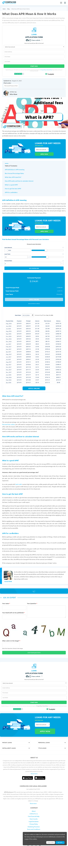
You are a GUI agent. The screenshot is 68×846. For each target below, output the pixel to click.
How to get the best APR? (13, 184)
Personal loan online (8, 416)
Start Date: (18, 307)
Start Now (34, 66)
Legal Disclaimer (34, 809)
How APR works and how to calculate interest (19, 177)
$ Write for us (34, 801)
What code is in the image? (11, 633)
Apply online (34, 291)
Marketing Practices (34, 814)
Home (4, 9)
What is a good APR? (11, 181)
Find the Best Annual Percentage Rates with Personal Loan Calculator (27, 231)
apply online (34, 380)
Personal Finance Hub (11, 86)
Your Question (32, 595)
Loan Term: (33, 246)
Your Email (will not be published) (13, 604)
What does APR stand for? (13, 173)
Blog (8, 9)
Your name (6, 595)
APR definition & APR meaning (14, 165)
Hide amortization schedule (34, 295)
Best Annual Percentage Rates (14, 169)
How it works (34, 806)
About (34, 799)
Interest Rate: (33, 252)
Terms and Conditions (33, 817)
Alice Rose (13, 94)
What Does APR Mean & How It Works (20, 9)
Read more (50, 842)
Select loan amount (42, 149)
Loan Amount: (33, 239)
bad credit (19, 476)
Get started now (34, 260)
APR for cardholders (11, 188)
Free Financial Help (33, 804)
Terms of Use (49, 69)
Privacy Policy (43, 69)
